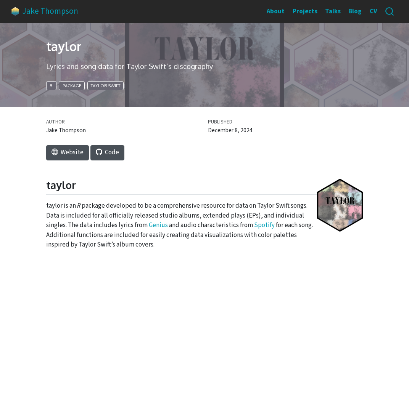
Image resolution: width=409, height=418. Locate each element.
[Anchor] (80, 185)
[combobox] (390, 11)
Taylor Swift (105, 85)
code (107, 152)
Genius (158, 225)
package (72, 85)
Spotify (264, 225)
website (68, 152)
